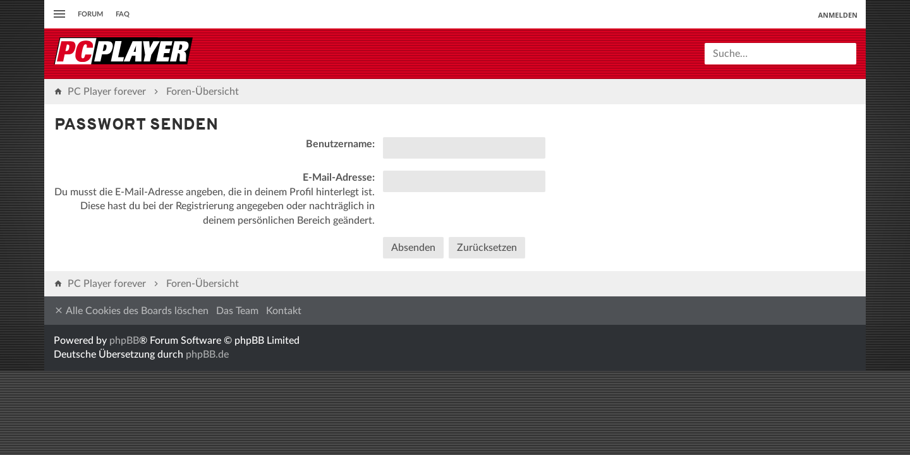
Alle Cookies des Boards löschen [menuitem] (131, 310)
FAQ (123, 14)
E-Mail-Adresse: (339, 178)
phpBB (124, 341)
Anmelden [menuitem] (838, 15)
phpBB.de (207, 354)
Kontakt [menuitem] (283, 311)
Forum (90, 14)
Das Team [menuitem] (237, 311)
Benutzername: (340, 144)
